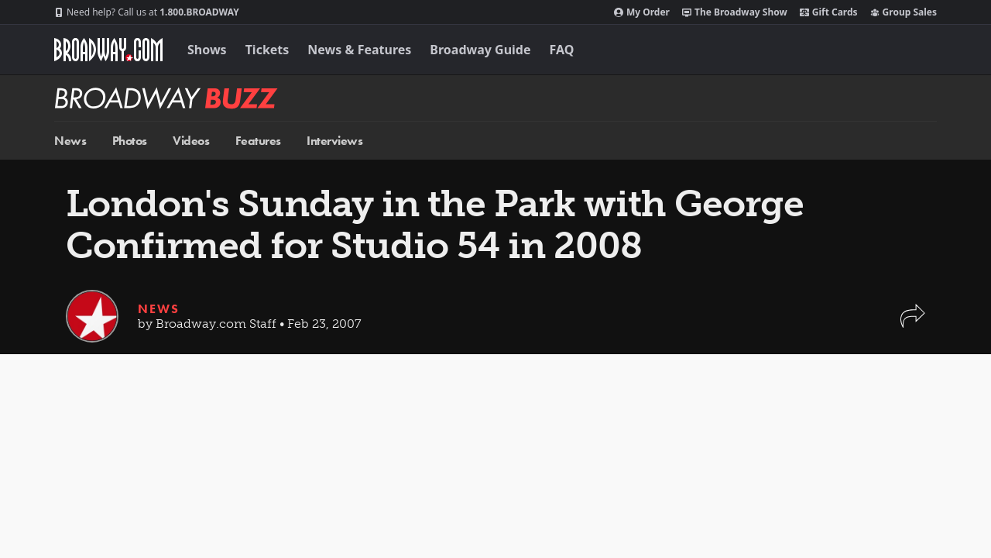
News (70, 140)
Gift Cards (829, 12)
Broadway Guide (480, 49)
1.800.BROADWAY (146, 12)
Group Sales (903, 12)
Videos (191, 140)
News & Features (359, 49)
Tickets (267, 49)
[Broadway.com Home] (108, 49)
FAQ (562, 49)
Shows (207, 49)
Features (258, 140)
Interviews (334, 140)
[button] (912, 323)
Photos (129, 140)
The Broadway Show (734, 12)
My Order (642, 12)
